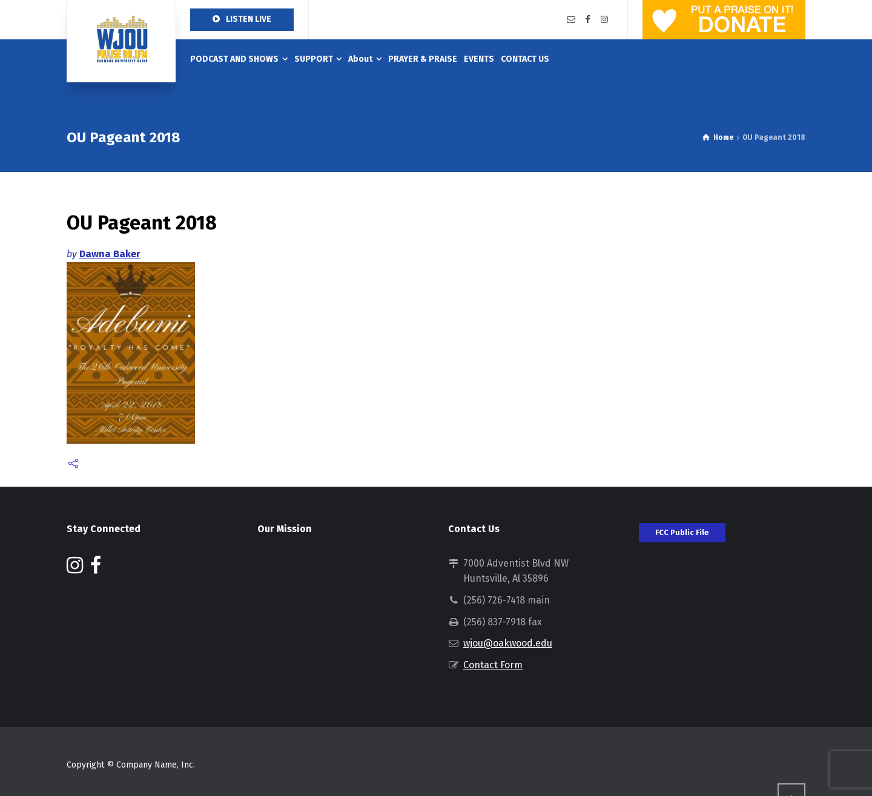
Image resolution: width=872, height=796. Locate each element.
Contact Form (493, 665)
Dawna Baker (109, 254)
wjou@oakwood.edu (507, 643)
